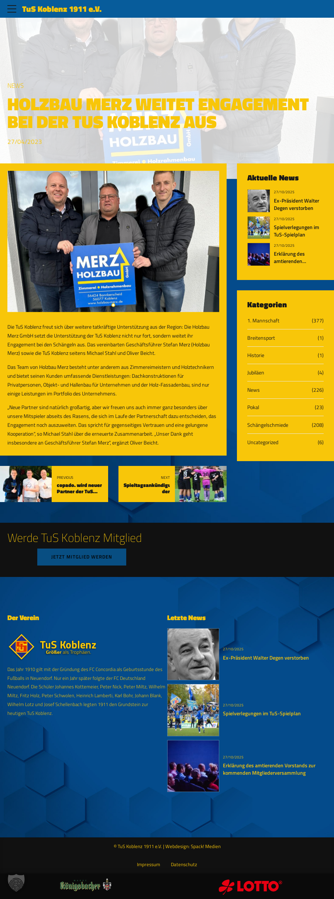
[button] (16, 883)
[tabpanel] (113, 241)
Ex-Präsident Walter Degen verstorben (296, 204)
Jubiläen (255, 372)
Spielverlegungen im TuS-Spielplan (296, 231)
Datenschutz (184, 864)
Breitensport (261, 338)
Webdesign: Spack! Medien (193, 846)
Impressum (148, 864)
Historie (255, 355)
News (15, 85)
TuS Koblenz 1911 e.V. (61, 9)
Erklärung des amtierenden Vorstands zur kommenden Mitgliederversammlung (269, 769)
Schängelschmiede (267, 425)
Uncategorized (262, 442)
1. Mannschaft (263, 320)
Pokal (253, 407)
